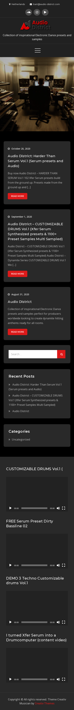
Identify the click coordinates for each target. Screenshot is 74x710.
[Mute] (58, 508)
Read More (17, 196)
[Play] (10, 508)
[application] (37, 494)
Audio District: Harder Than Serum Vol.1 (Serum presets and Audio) (35, 161)
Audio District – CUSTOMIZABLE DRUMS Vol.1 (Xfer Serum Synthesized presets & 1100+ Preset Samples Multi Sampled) (36, 400)
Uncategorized (21, 439)
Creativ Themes (44, 703)
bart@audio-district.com (45, 4)
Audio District (20, 302)
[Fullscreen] (63, 508)
